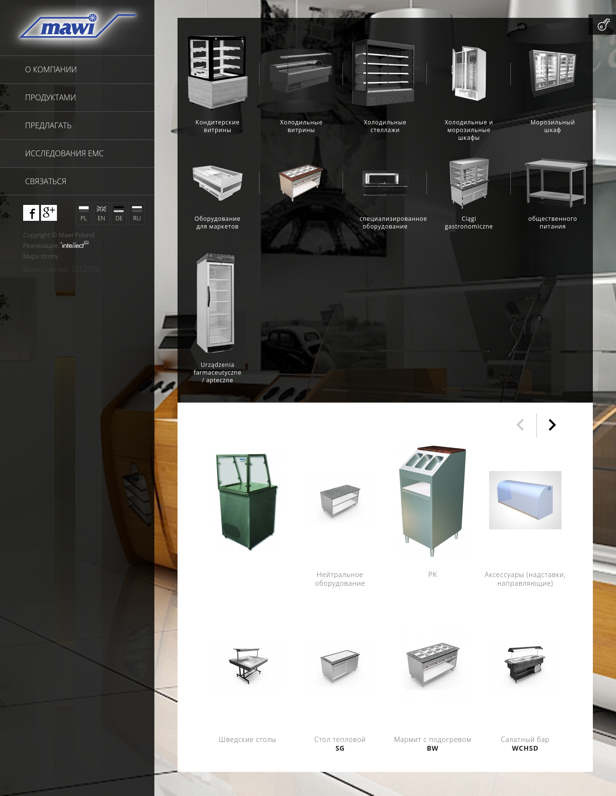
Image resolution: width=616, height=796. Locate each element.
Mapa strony (40, 256)
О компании (51, 69)
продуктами (50, 97)
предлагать (48, 125)
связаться (46, 181)
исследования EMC (64, 153)
